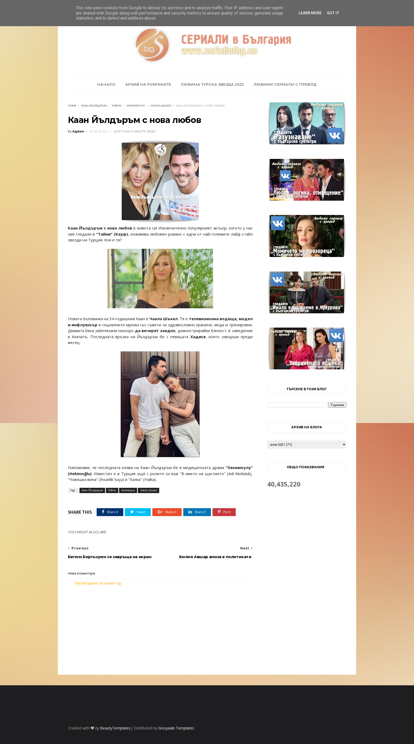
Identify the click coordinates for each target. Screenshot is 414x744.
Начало (106, 84)
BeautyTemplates (115, 728)
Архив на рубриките (148, 84)
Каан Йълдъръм (94, 105)
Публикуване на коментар (97, 583)
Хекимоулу (136, 105)
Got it (333, 13)
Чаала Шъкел (160, 105)
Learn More (310, 13)
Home (72, 105)
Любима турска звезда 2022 (212, 84)
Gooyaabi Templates (176, 728)
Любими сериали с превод (285, 84)
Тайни (116, 105)
